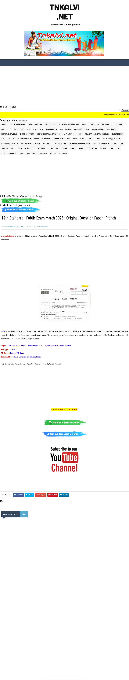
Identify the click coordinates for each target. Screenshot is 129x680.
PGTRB (37, 144)
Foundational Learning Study (97, 134)
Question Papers (59, 144)
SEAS (114, 144)
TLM (118, 148)
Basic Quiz (78, 129)
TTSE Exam (43, 153)
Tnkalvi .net (64, 12)
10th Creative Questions (38, 124)
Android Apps (51, 129)
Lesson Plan (58, 139)
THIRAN (103, 148)
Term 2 (73, 148)
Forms (79, 134)
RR (94, 144)
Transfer (12, 153)
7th (28, 129)
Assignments (65, 129)
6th (21, 129)
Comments (43, 227)
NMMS (90, 139)
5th (15, 129)
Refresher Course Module (80, 144)
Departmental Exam (9, 134)
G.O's (3, 139)
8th (34, 129)
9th (41, 129)
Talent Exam (53, 148)
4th (9, 129)
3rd (2, 129)
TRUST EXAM (30, 153)
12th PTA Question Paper (99, 124)
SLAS (121, 144)
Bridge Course (98, 129)
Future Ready (117, 134)
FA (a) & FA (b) (68, 134)
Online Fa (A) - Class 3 (111, 139)
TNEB (3, 153)
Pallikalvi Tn (26, 144)
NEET (75, 139)
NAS (68, 139)
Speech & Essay (7, 148)
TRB (21, 153)
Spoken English (22, 148)
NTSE (98, 139)
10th (3, 124)
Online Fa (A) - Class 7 (9, 144)
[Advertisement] (64, 85)
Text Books (92, 148)
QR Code (46, 144)
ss (33, 148)
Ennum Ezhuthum (27, 134)
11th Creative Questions (69, 124)
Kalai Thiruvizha (24, 139)
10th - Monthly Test (17, 124)
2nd (120, 124)
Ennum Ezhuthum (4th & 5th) (48, 134)
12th (84, 124)
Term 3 (81, 148)
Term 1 (64, 148)
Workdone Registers (58, 153)
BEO (87, 129)
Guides (11, 139)
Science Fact (104, 144)
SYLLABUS (41, 148)
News (82, 139)
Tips (111, 148)
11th (54, 124)
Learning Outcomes (42, 139)
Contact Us (111, 129)
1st (114, 124)
